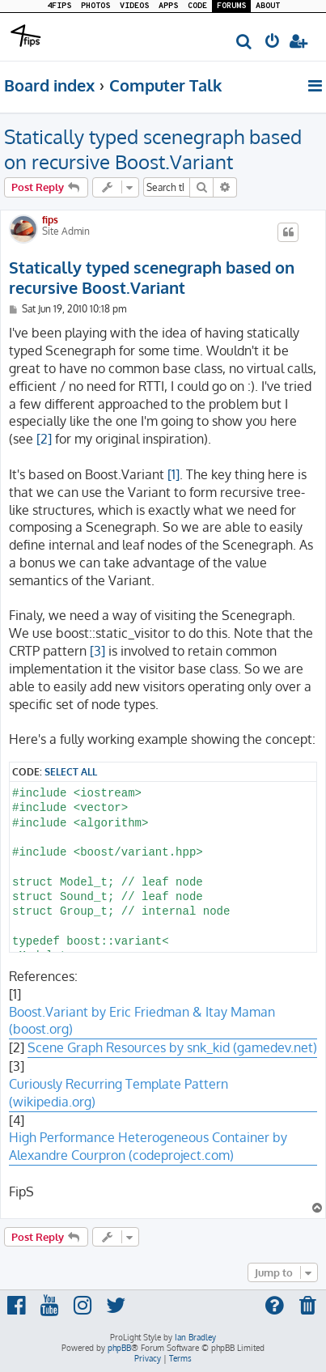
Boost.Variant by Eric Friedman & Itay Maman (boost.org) (142, 1021)
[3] (97, 651)
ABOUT (268, 6)
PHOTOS (95, 6)
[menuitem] (245, 42)
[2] (44, 439)
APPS (168, 6)
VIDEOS (134, 6)
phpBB (119, 1348)
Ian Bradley (195, 1337)
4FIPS (59, 6)
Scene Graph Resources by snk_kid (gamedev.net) (172, 1047)
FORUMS (231, 6)
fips (50, 220)
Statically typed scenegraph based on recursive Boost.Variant (153, 149)
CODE (197, 6)
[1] (173, 474)
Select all (70, 771)
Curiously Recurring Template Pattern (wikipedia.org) (118, 1093)
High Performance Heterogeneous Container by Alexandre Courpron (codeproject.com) (148, 1146)
